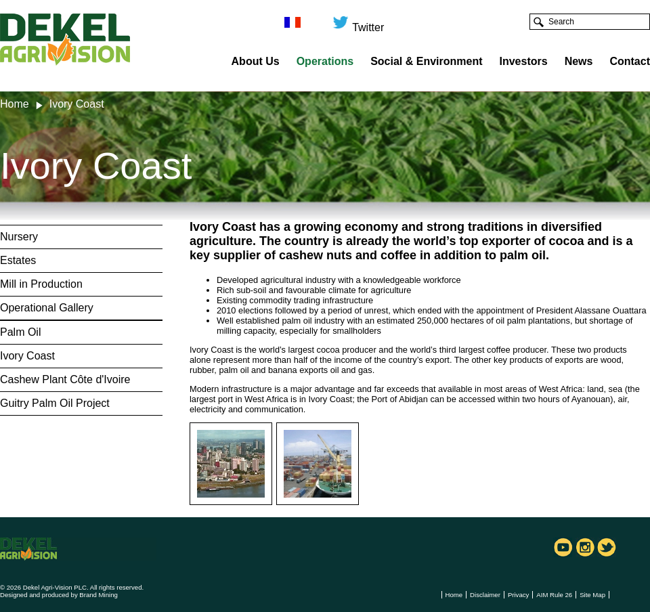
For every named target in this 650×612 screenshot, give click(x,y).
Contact (629, 61)
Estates (18, 260)
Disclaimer (485, 594)
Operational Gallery (46, 307)
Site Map (592, 594)
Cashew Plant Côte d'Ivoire (65, 379)
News (579, 61)
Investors (524, 61)
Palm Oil (20, 332)
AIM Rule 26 (554, 594)
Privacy (518, 594)
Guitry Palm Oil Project (55, 403)
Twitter (358, 22)
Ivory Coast (27, 356)
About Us (256, 61)
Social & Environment (426, 61)
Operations (325, 61)
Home (14, 104)
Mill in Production (41, 284)
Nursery (19, 236)
